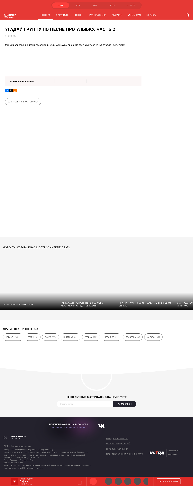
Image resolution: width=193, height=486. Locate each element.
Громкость (80, 483)
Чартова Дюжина (97, 15)
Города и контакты (117, 438)
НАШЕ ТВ (131, 5)
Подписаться (125, 404)
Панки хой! (147, 481)
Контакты (151, 15)
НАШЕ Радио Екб (127, 481)
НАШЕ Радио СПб (118, 481)
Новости (46, 15)
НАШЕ (60, 5)
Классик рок (137, 481)
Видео (78, 15)
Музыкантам (134, 15)
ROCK (78, 5)
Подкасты (117, 15)
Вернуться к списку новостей (23, 102)
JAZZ (95, 5)
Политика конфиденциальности (124, 454)
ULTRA (112, 5)
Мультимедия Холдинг (15, 437)
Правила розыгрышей (118, 444)
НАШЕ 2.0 (108, 481)
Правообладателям (117, 449)
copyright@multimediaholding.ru (30, 468)
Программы (62, 15)
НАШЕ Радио (93, 481)
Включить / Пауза (14, 481)
